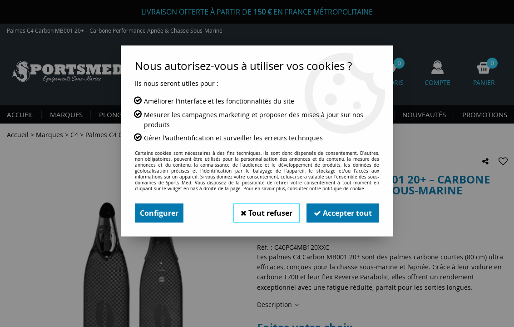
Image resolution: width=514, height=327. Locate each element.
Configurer (159, 213)
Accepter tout (343, 213)
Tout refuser (266, 213)
